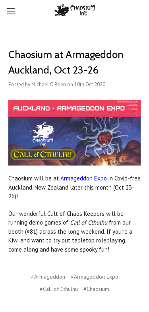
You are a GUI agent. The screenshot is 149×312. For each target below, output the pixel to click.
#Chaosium (96, 289)
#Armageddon (48, 276)
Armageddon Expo (83, 178)
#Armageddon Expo (94, 276)
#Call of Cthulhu (59, 289)
